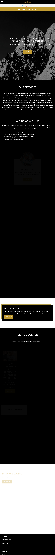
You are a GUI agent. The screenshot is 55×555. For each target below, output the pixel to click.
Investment (4, 552)
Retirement (4, 551)
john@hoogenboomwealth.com (8, 545)
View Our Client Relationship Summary (27, 9)
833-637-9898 (8, 539)
